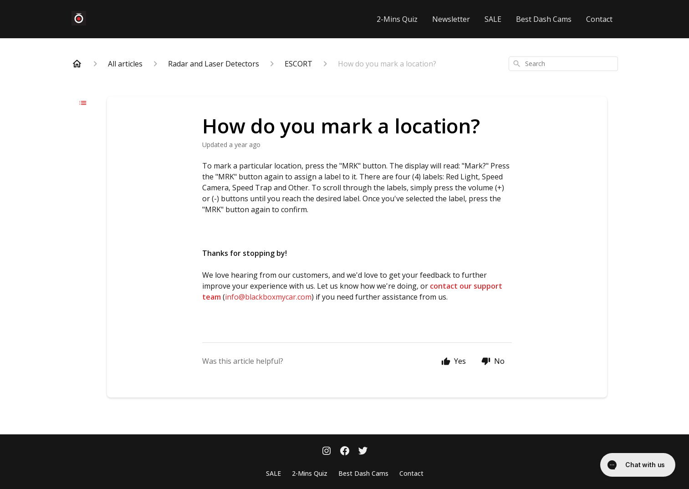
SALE (493, 19)
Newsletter (451, 19)
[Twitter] (362, 451)
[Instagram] (326, 451)
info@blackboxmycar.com (268, 297)
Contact (599, 19)
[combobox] (563, 63)
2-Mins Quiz (397, 19)
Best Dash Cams (544, 19)
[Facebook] (344, 451)
